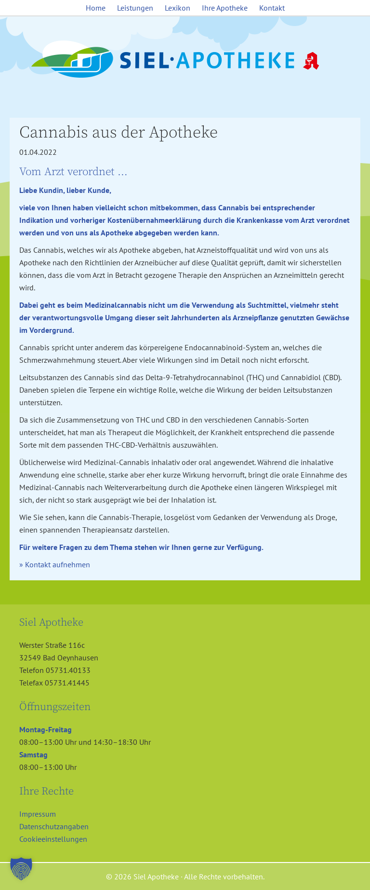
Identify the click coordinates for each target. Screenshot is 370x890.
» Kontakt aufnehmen (54, 564)
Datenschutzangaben (54, 826)
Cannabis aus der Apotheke (118, 133)
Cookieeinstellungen (53, 839)
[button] (21, 869)
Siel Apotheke (185, 60)
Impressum (37, 814)
